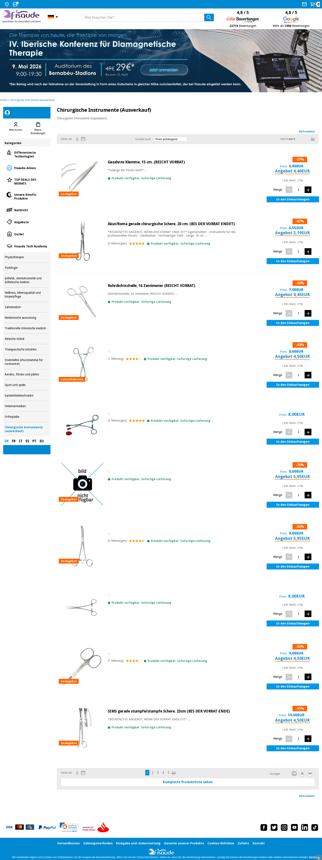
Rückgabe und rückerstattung (138, 843)
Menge (277, 189)
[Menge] (298, 189)
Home (3, 100)
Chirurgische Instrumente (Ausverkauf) (32, 100)
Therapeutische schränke (27, 349)
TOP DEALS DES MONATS (27, 181)
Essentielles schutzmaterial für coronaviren (27, 362)
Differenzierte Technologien (27, 154)
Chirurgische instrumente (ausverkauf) (27, 429)
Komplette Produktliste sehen (188, 782)
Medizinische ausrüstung (27, 318)
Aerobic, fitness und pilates (27, 374)
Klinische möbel (27, 339)
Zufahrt (243, 843)
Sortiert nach (143, 139)
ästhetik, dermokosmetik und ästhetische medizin (27, 280)
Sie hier (314, 857)
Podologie (27, 268)
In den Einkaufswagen (292, 199)
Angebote (27, 222)
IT (20, 441)
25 (302, 773)
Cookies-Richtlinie (220, 843)
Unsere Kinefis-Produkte (27, 196)
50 (310, 773)
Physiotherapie (27, 257)
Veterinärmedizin (27, 406)
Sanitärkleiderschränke (27, 395)
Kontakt (259, 843)
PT (34, 441)
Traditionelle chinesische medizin (27, 328)
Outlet (27, 234)
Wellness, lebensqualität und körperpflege (27, 295)
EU (42, 441)
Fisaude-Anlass (27, 168)
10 (294, 773)
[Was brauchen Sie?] (148, 17)
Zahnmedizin (27, 307)
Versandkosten (68, 843)
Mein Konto (15, 129)
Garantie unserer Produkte (184, 843)
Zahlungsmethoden (98, 843)
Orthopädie (27, 417)
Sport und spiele (27, 385)
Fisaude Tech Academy (27, 246)
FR (14, 441)
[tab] (16, 128)
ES (27, 441)
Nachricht (27, 210)
